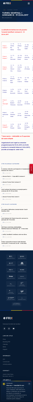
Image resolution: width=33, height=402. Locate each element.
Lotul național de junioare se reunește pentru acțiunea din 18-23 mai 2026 (14, 190)
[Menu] (28, 3)
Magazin (5, 349)
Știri (4, 359)
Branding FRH (6, 341)
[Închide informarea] (29, 383)
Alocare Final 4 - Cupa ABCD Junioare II (14, 176)
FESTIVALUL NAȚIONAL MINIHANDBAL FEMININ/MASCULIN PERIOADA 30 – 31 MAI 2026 (14, 228)
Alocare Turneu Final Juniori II (11, 196)
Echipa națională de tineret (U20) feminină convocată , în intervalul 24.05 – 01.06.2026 (13, 242)
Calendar (5, 344)
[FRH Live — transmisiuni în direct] (31, 169)
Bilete (4, 346)
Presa (4, 339)
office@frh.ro (7, 380)
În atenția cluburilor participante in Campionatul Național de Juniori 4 (15, 169)
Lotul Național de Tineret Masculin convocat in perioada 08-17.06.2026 (14, 219)
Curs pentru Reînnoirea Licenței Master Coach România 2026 (14, 210)
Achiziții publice (7, 364)
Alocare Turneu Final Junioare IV (12, 182)
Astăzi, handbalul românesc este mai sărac (15, 234)
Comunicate (6, 361)
